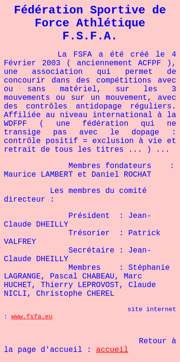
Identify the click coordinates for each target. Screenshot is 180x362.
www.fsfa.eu (32, 316)
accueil (112, 350)
